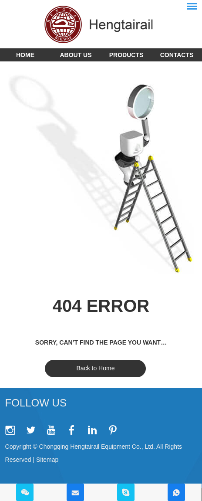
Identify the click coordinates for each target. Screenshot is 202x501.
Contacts (177, 54)
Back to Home (96, 368)
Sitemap (47, 459)
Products (126, 54)
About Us (75, 54)
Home (25, 54)
